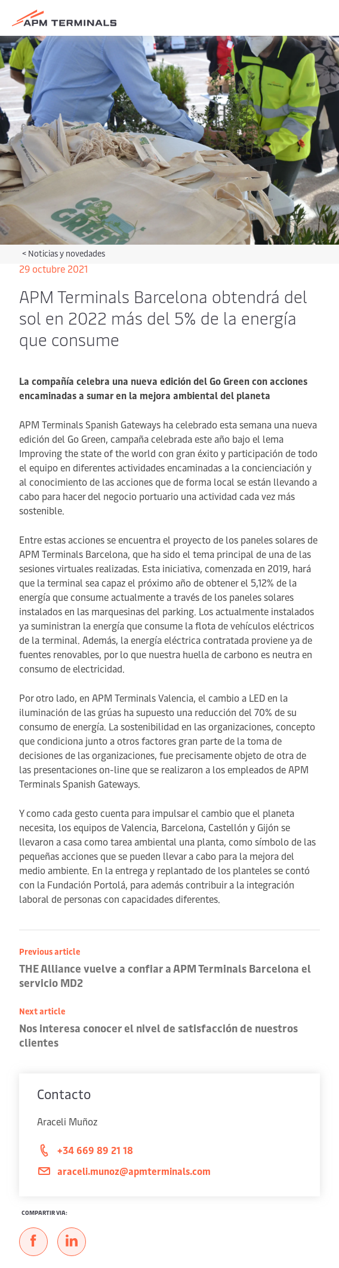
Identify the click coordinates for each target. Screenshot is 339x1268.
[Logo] (64, 18)
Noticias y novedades (66, 253)
